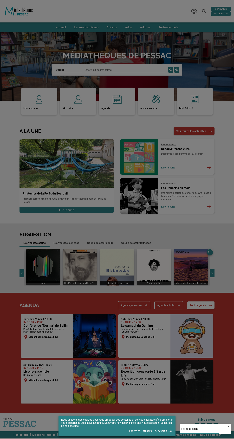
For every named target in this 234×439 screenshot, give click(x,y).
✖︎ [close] (228, 426)
